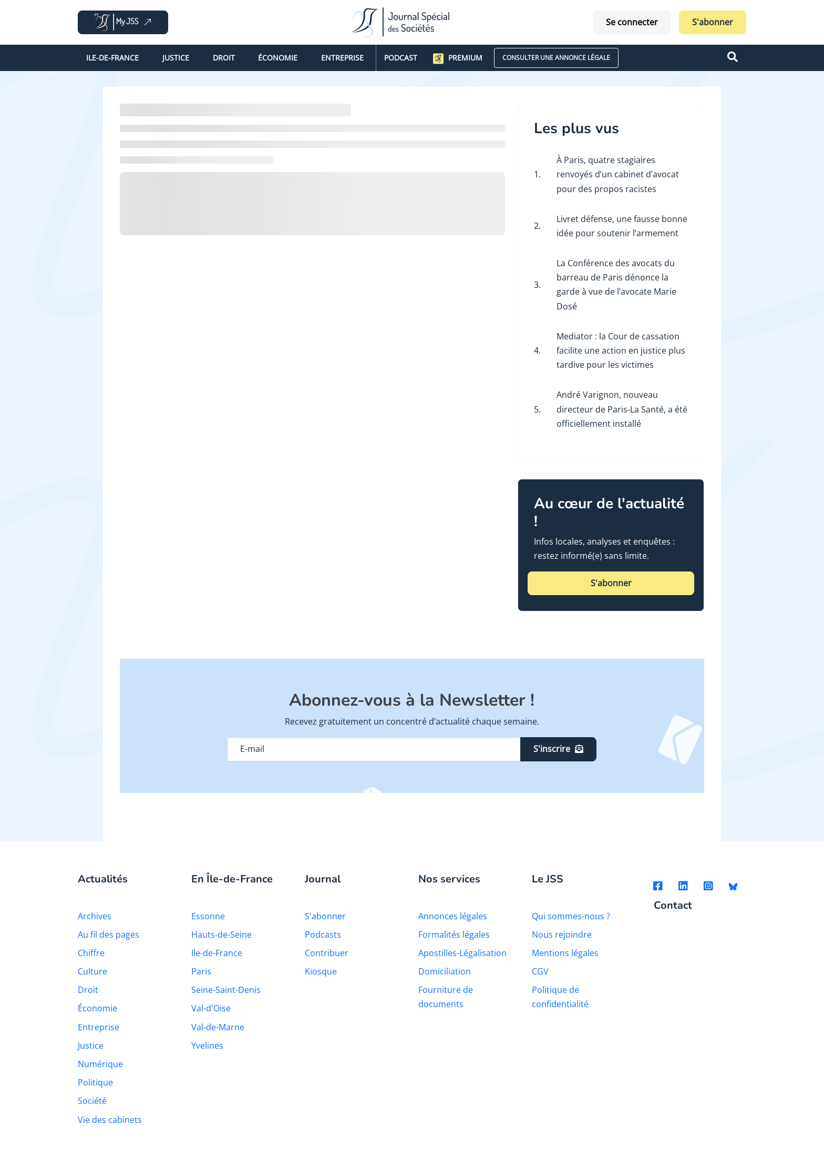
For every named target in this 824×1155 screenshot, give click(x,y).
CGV (540, 971)
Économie (277, 58)
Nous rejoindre (562, 934)
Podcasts (323, 934)
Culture (92, 971)
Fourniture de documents (445, 997)
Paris (201, 971)
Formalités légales (454, 934)
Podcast (400, 58)
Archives (94, 916)
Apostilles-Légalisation (462, 953)
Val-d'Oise (211, 1008)
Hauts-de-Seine (221, 934)
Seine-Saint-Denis (226, 990)
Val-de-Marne (217, 1027)
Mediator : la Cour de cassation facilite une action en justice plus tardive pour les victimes (621, 350)
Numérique (100, 1064)
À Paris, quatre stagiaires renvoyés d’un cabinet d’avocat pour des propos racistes (618, 174)
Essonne (208, 916)
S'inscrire (558, 749)
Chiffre (91, 953)
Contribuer (326, 953)
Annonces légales (452, 916)
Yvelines (207, 1045)
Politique (95, 1082)
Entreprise (342, 58)
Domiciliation (444, 971)
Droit (224, 58)
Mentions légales (565, 953)
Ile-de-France (112, 58)
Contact (673, 905)
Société (92, 1101)
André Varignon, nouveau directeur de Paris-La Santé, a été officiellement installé (622, 409)
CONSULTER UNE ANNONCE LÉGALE (556, 57)
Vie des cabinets (110, 1120)
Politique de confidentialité (560, 997)
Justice (175, 58)
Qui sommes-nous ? (571, 916)
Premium (457, 58)
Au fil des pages (108, 934)
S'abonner (712, 22)
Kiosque (321, 971)
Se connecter (632, 22)
